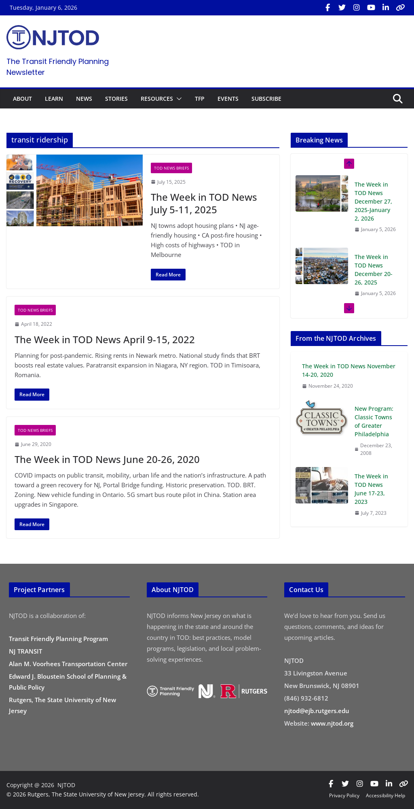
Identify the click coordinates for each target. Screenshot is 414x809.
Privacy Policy (344, 795)
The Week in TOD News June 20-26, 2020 (107, 459)
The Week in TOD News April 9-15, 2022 (105, 339)
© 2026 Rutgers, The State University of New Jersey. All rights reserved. (102, 794)
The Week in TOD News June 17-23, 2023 (371, 488)
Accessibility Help (385, 795)
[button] (177, 98)
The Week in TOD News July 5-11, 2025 (204, 203)
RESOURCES (157, 98)
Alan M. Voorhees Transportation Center (68, 664)
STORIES (116, 98)
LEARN (54, 98)
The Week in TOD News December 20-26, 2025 (374, 269)
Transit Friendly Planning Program (58, 639)
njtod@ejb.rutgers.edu (316, 711)
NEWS (84, 98)
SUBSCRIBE (266, 98)
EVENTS (228, 98)
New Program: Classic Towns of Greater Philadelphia (374, 421)
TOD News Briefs (171, 168)
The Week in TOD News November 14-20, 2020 (348, 370)
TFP (200, 98)
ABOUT (22, 98)
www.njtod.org (332, 723)
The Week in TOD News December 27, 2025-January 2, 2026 (373, 201)
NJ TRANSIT (25, 651)
